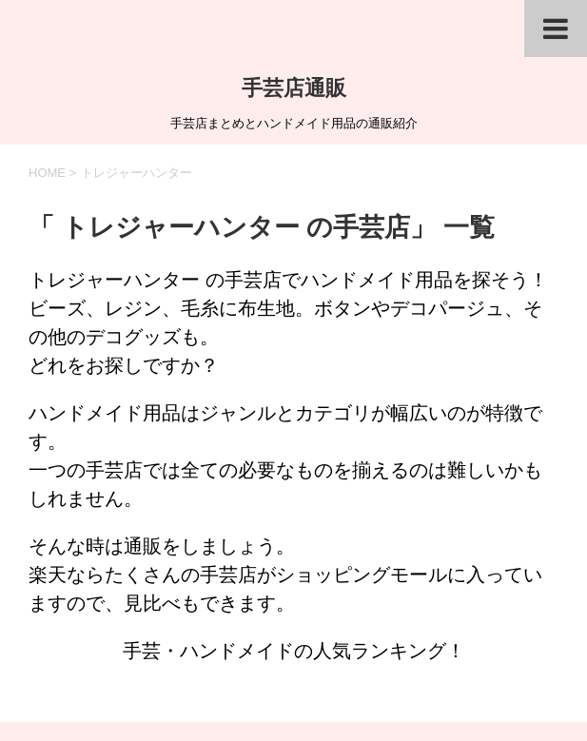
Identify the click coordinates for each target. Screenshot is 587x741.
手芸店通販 (294, 88)
